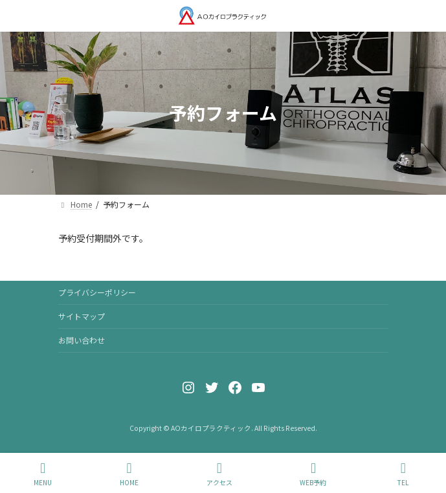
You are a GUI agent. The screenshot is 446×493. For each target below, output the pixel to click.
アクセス (219, 474)
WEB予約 (313, 474)
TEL (403, 474)
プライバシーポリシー (97, 292)
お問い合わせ (81, 339)
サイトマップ (81, 316)
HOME (129, 474)
